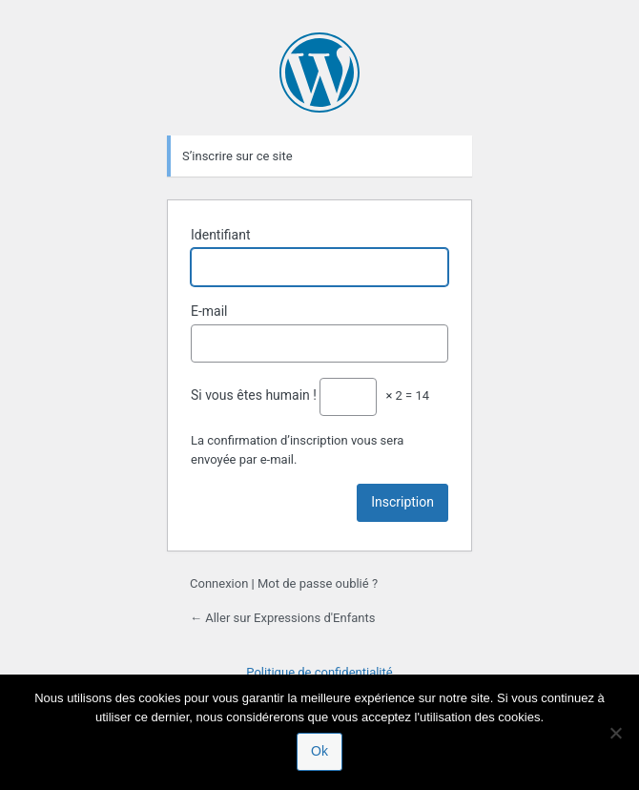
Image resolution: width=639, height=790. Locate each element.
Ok (319, 751)
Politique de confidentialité (319, 672)
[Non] (615, 732)
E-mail (209, 311)
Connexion (219, 583)
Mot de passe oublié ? (318, 583)
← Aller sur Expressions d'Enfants (282, 618)
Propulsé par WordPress (319, 72)
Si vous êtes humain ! (254, 395)
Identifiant (221, 234)
